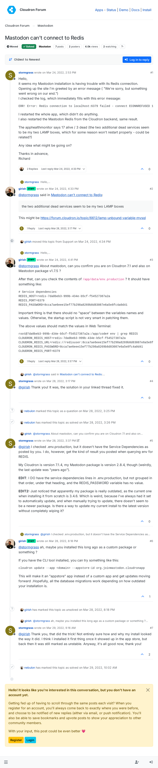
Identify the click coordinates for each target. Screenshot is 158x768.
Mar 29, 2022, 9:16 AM (61, 627)
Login (30, 740)
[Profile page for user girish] (10, 191)
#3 (151, 259)
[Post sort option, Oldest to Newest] (24, 59)
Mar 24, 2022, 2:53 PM (61, 72)
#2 (151, 188)
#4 (151, 381)
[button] (6, 762)
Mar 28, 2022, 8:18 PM (63, 541)
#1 (151, 72)
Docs (135, 10)
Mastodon (45, 46)
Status (111, 10)
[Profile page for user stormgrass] (10, 75)
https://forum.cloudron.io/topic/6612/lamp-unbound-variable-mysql (93, 218)
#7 (151, 627)
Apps (99, 10)
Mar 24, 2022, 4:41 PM (63, 259)
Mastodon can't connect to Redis (76, 195)
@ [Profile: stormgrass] (29, 195)
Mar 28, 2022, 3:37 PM (61, 440)
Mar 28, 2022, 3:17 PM (60, 381)
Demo (123, 10)
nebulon (29, 411)
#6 (151, 541)
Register (16, 740)
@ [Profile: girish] (24, 387)
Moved (12, 46)
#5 (151, 440)
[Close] (148, 690)
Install (147, 10)
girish (22, 188)
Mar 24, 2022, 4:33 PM (64, 188)
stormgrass (26, 72)
